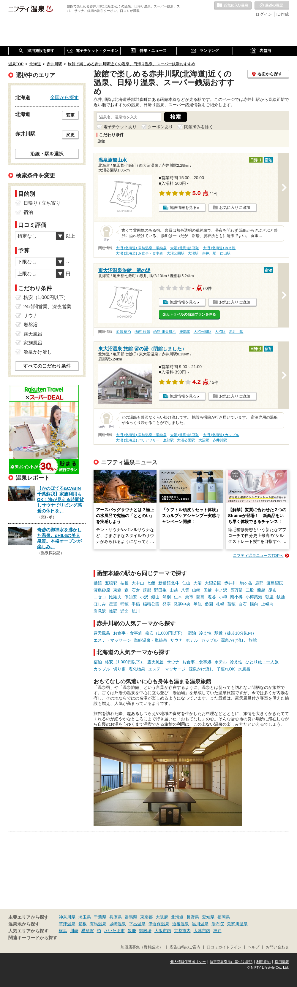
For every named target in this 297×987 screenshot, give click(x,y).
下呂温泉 (137, 923)
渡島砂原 (102, 590)
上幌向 (267, 604)
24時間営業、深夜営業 (47, 306)
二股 (250, 590)
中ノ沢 (221, 590)
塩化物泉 (137, 669)
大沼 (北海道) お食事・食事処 (139, 253)
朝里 (269, 597)
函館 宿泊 (123, 332)
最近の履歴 (272, 5)
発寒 (166, 604)
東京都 (146, 917)
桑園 (209, 604)
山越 (174, 590)
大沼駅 (193, 253)
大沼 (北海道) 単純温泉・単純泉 (141, 248)
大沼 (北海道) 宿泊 (185, 248)
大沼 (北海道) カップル (221, 435)
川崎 (74, 930)
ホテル (192, 640)
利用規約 (263, 962)
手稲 (136, 604)
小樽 (223, 597)
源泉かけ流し (233, 640)
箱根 (82, 923)
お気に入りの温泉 (233, 5)
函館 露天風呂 (164, 332)
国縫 (207, 590)
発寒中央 (182, 604)
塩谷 (212, 597)
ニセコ (100, 597)
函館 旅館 (142, 332)
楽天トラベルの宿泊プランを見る (189, 314)
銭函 (281, 597)
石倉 (136, 590)
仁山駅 (225, 253)
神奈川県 (67, 917)
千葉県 (100, 917)
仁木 (178, 597)
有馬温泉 (98, 923)
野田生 (160, 590)
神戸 (217, 930)
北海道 (177, 917)
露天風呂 (102, 633)
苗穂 (231, 604)
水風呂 (244, 669)
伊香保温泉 (158, 923)
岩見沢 (100, 611)
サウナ (176, 640)
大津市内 (202, 930)
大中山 (138, 583)
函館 (98, 583)
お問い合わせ (277, 947)
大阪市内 (162, 930)
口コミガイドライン (224, 947)
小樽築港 (254, 597)
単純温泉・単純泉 (150, 640)
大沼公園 (213, 583)
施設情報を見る (183, 207)
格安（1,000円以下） (165, 633)
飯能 (132, 930)
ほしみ (100, 604)
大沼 (197, 583)
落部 (147, 590)
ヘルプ (253, 947)
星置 (113, 604)
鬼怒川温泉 (237, 923)
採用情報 (282, 962)
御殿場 (145, 930)
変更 (70, 115)
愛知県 (208, 917)
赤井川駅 (209, 253)
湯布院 (217, 923)
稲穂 (124, 604)
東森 (117, 590)
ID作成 (283, 14)
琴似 (197, 604)
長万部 (236, 590)
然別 (166, 597)
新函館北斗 (168, 583)
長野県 (193, 917)
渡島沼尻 (274, 583)
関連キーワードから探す (32, 937)
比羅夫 (115, 597)
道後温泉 (180, 923)
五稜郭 (111, 583)
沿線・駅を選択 (47, 153)
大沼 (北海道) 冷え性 (219, 248)
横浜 (63, 930)
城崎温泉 (117, 923)
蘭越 (261, 590)
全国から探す (64, 97)
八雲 (185, 590)
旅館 (253, 640)
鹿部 (259, 583)
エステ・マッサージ (112, 640)
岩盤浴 (30, 324)
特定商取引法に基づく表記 (231, 962)
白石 (242, 604)
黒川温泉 (200, 923)
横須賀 (87, 930)
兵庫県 (115, 917)
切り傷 (119, 669)
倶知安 (130, 597)
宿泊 (192, 633)
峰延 (113, 611)
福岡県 (223, 917)
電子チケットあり (120, 126)
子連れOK (226, 669)
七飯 (151, 583)
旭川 (136, 611)
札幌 (220, 604)
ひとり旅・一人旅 (262, 661)
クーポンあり (160, 126)
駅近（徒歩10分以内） (235, 633)
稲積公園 (151, 604)
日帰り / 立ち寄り (42, 203)
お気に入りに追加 (234, 207)
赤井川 (230, 583)
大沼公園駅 (175, 253)
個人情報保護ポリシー (188, 962)
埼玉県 (84, 917)
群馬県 (131, 917)
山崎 (196, 590)
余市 (189, 597)
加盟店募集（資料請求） (142, 947)
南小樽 (236, 597)
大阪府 (162, 917)
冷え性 (205, 633)
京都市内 (182, 930)
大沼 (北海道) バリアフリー (137, 440)
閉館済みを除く (198, 126)
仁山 (186, 583)
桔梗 (124, 583)
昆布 (272, 590)
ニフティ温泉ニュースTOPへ (258, 555)
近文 (124, 611)
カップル (209, 640)
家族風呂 (32, 342)
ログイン (263, 14)
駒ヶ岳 (246, 583)
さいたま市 (114, 930)
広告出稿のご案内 (185, 947)
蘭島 (200, 597)
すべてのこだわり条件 (47, 365)
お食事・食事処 (127, 633)
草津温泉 (67, 923)
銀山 (155, 597)
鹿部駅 (184, 332)
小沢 (144, 597)
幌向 (254, 604)
